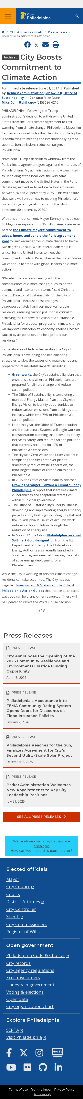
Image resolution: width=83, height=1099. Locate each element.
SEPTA (12, 1030)
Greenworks (21, 374)
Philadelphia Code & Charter (35, 955)
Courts (13, 894)
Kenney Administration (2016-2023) (34, 93)
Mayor (12, 879)
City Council (18, 886)
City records (18, 963)
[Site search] (77, 16)
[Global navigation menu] (8, 16)
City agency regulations (30, 970)
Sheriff (13, 916)
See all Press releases (41, 817)
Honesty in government (30, 985)
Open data (17, 999)
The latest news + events (26, 32)
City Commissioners (26, 924)
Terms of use (18, 1089)
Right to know (41, 1089)
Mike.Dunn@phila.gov (19, 102)
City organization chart (30, 1006)
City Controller (21, 909)
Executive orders (23, 977)
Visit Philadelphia (24, 1037)
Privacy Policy (64, 1089)
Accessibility (42, 1094)
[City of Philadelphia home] (36, 16)
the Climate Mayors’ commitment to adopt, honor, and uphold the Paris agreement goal (38, 235)
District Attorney (23, 902)
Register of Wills (23, 932)
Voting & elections (25, 992)
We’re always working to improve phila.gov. (41, 846)
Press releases (57, 32)
